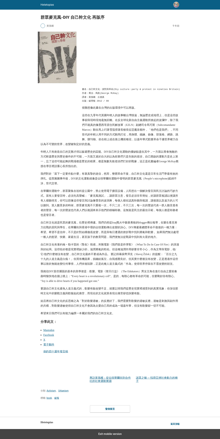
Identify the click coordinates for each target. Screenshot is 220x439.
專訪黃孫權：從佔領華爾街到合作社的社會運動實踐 (111, 366)
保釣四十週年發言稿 (55, 351)
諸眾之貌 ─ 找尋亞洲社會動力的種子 (157, 366)
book (49, 398)
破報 (56, 398)
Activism (51, 390)
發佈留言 (110, 409)
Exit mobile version (110, 434)
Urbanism (63, 390)
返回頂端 (174, 424)
